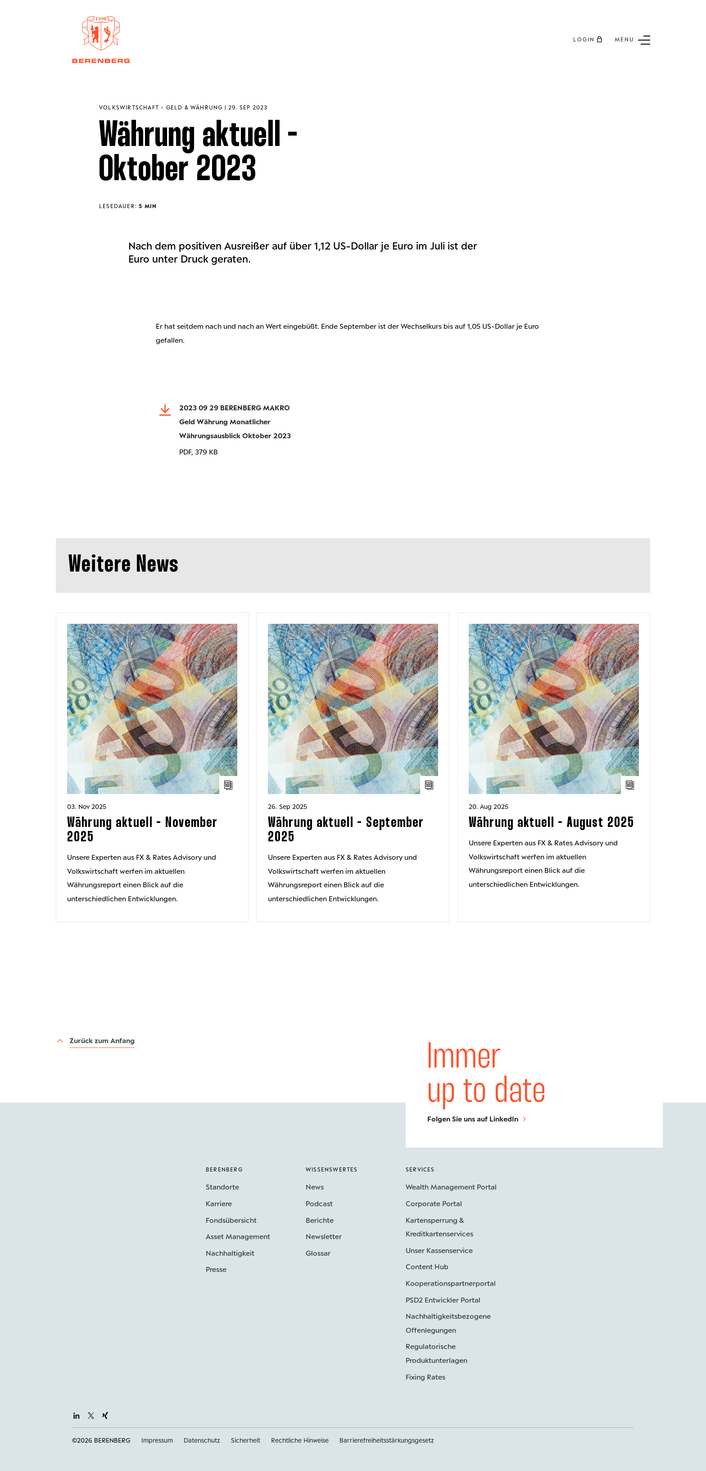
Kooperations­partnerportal (451, 1283)
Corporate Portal (434, 1203)
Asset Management (238, 1236)
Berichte (320, 1220)
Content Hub (427, 1266)
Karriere (219, 1203)
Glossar (318, 1253)
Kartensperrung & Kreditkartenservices (439, 1227)
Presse (216, 1269)
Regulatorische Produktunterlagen (436, 1353)
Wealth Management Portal (451, 1186)
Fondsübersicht (231, 1220)
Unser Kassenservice (439, 1250)
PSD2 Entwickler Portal (443, 1299)
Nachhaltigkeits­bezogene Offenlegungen (448, 1323)
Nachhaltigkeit (230, 1253)
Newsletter (324, 1236)
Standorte (222, 1186)
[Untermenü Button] (632, 39)
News (315, 1186)
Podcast (319, 1203)
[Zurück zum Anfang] (95, 1041)
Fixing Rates (425, 1376)
